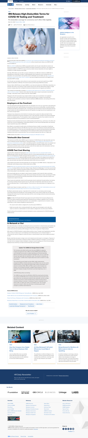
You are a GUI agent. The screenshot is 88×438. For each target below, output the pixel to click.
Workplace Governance (31, 410)
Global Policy (47, 405)
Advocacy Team (47, 407)
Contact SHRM (11, 409)
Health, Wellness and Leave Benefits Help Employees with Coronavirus (22, 295)
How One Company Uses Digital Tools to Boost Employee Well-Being (19, 349)
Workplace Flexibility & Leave (32, 409)
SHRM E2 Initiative (48, 410)
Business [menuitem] (15, 1)
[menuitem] (68, 1)
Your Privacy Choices (14, 436)
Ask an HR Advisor (66, 403)
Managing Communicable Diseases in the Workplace (20, 220)
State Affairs (46, 403)
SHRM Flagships (66, 407)
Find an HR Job (66, 410)
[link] (11, 8)
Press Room (10, 407)
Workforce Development (31, 405)
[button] (31, 313)
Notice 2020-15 (12, 65)
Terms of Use (23, 436)
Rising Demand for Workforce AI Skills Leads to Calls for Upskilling (68, 349)
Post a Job (10, 414)
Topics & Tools (66, 409)
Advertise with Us (11, 412)
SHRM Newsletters (67, 405)
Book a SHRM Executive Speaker (15, 410)
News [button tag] (9, 11)
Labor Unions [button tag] (39, 304)
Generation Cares (47, 412)
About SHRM (10, 403)
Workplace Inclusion (30, 407)
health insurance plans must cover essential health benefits (38, 152)
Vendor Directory (66, 412)
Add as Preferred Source (29, 25)
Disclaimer (35, 429)
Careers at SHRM (11, 405)
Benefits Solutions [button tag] (13, 304)
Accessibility (30, 436)
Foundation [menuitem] (21, 1)
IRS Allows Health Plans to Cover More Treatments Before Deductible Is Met (23, 300)
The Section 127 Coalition (49, 414)
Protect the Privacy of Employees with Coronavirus (18, 298)
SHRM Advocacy (29, 403)
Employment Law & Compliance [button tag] (27, 304)
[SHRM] (10, 4)
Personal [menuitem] (10, 1)
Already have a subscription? (52, 375)
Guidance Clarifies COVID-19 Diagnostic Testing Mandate (19, 293)
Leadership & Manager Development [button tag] (17, 306)
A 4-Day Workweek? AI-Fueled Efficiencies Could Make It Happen (43, 349)
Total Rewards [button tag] (31, 306)
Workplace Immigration (31, 414)
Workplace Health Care (31, 412)
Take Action (46, 409)
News (10, 344)
